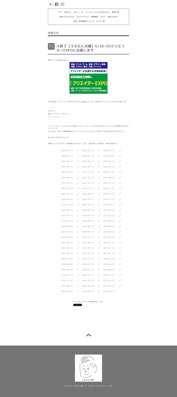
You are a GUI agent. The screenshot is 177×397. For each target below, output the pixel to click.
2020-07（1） (109, 194)
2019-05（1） (67, 215)
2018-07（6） (67, 226)
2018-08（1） (109, 221)
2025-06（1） (109, 156)
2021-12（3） (88, 172)
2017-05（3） (88, 248)
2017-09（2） (67, 242)
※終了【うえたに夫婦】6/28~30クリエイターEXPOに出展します (90, 48)
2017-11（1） (88, 237)
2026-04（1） (67, 156)
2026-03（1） (88, 156)
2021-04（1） (88, 183)
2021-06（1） (109, 177)
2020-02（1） (88, 199)
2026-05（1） (109, 150)
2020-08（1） (88, 194)
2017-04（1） (109, 248)
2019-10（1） (88, 205)
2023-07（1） (88, 167)
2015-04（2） (88, 291)
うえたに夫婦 (78, 386)
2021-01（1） (67, 188)
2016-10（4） (109, 259)
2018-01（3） (67, 237)
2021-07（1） (88, 177)
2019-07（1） (88, 210)
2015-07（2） (88, 286)
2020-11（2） (109, 188)
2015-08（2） (67, 286)
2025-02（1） (67, 161)
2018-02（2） (109, 232)
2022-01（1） (67, 172)
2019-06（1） (109, 210)
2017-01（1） (109, 253)
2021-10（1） (109, 172)
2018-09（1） (88, 221)
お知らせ (67, 12)
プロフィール (78, 12)
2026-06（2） (88, 150)
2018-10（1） (67, 221)
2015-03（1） (109, 291)
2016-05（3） (67, 270)
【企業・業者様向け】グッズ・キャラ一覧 (88, 21)
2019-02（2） (109, 215)
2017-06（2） (67, 248)
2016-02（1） (67, 275)
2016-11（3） (88, 259)
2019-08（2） (67, 210)
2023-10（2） (109, 161)
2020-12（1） (88, 188)
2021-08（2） (67, 177)
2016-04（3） (88, 270)
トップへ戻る (88, 335)
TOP (60, 12)
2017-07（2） (109, 242)
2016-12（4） (67, 259)
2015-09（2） (109, 280)
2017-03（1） (67, 253)
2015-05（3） (67, 291)
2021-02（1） (109, 183)
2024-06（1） (88, 161)
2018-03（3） (88, 232)
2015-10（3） (88, 280)
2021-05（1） (67, 183)
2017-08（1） (88, 242)
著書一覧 (115, 12)
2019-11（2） (67, 205)
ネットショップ (83, 17)
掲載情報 (94, 17)
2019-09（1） (109, 205)
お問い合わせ (113, 17)
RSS (110, 386)
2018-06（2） (88, 226)
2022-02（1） (109, 167)
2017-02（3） (88, 253)
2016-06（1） (109, 264)
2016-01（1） (88, 275)
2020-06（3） (67, 199)
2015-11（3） (67, 280)
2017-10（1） (109, 237)
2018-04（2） (67, 232)
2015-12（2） (109, 275)
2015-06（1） (109, 286)
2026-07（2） (67, 150)
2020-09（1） (67, 194)
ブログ (102, 17)
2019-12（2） (109, 199)
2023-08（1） (67, 167)
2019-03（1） (88, 215)
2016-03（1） (109, 270)
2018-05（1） (109, 226)
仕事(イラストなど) (67, 17)
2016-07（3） (88, 264)
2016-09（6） (67, 264)
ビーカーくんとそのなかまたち (98, 12)
